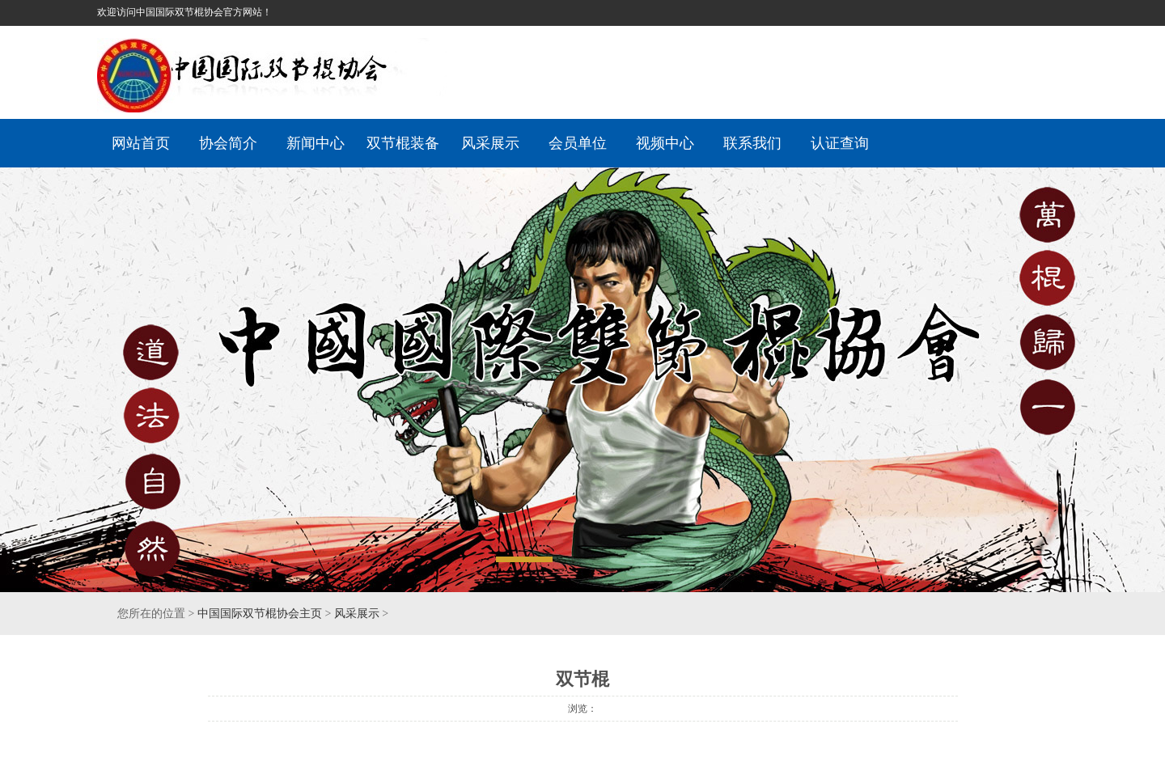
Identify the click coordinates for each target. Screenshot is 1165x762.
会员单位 (578, 143)
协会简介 (228, 143)
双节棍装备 (402, 143)
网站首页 (141, 143)
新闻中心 (315, 143)
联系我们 (752, 143)
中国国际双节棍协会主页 (259, 613)
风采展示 (490, 143)
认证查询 (840, 143)
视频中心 (665, 143)
